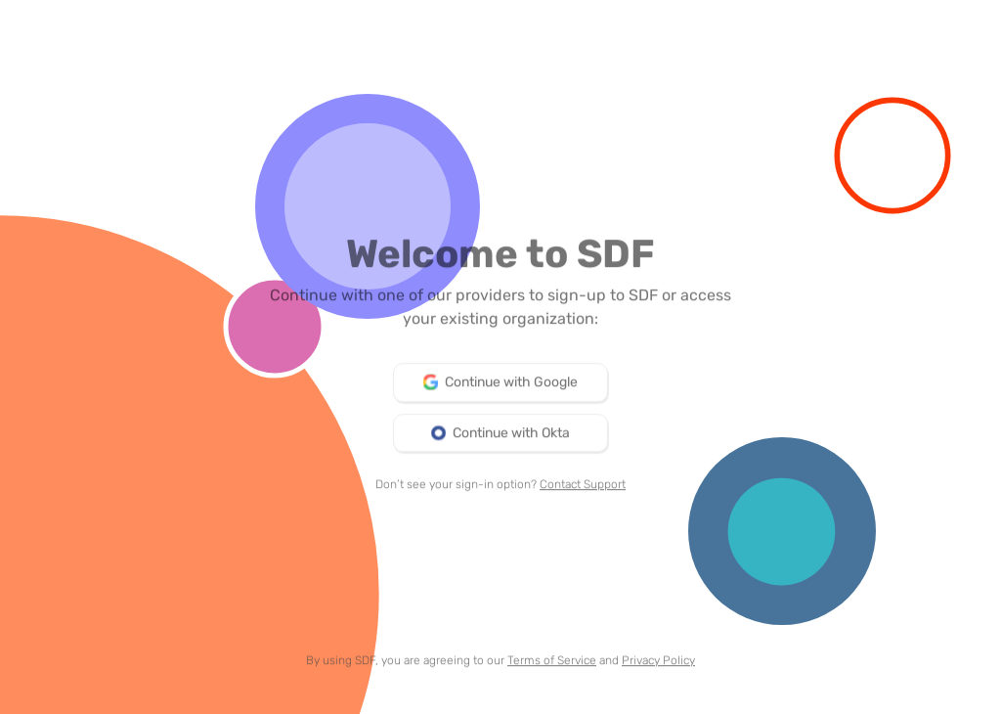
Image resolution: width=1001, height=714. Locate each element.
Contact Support (583, 487)
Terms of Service (551, 663)
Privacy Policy (658, 663)
